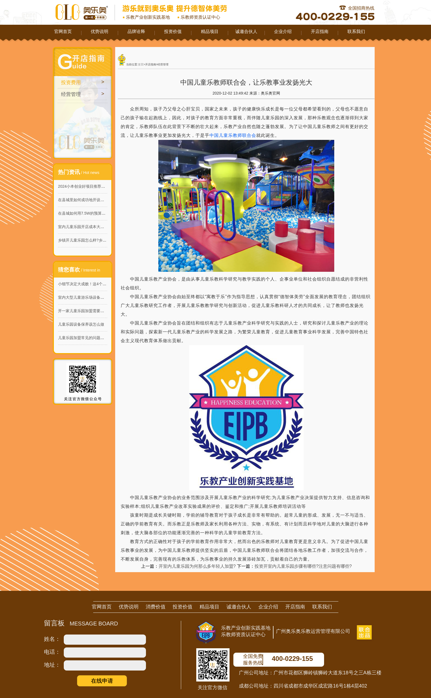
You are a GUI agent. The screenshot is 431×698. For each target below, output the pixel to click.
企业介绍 (283, 31)
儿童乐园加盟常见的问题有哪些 (85, 338)
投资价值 (173, 31)
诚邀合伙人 (246, 31)
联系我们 (356, 31)
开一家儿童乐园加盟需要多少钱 (85, 311)
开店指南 (319, 31)
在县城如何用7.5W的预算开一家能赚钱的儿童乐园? (102, 213)
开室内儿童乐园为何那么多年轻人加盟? (197, 566)
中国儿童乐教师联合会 (232, 135)
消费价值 (155, 607)
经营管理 (71, 94)
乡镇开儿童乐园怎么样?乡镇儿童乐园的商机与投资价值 (105, 240)
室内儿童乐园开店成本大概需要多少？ (90, 227)
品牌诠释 (136, 31)
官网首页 (63, 31)
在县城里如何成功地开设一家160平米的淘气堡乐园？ (103, 200)
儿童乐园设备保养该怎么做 (81, 324)
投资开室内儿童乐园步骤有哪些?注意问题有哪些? (303, 566)
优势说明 (99, 31)
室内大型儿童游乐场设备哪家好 (85, 297)
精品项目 (210, 31)
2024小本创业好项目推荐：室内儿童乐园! (93, 186)
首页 (140, 64)
